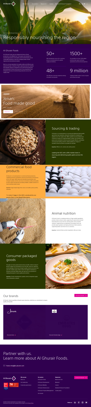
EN (82, 4)
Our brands (40, 393)
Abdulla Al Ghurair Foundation (63, 4)
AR (87, 4)
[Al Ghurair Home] (9, 4)
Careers (51, 4)
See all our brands (80, 295)
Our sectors (35, 4)
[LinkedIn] (75, 402)
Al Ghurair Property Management (45, 390)
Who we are (26, 4)
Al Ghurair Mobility (42, 385)
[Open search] (79, 4)
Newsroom (44, 4)
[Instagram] (82, 402)
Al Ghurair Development (43, 382)
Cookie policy (58, 390)
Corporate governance (26, 385)
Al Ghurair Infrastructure (43, 388)
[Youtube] (86, 402)
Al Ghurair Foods (42, 379)
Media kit (57, 382)
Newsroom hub (58, 379)
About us (23, 379)
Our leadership (24, 382)
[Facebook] (78, 402)
